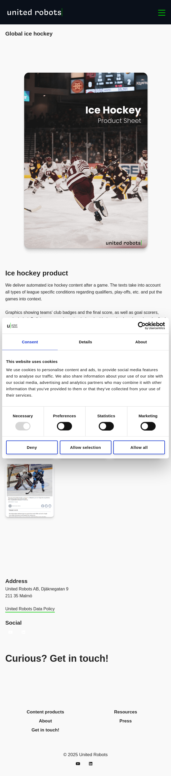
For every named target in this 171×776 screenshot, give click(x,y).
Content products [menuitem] (45, 711)
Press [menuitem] (125, 721)
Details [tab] (85, 341)
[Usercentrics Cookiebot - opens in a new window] (142, 326)
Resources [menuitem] (125, 711)
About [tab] (141, 341)
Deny (32, 447)
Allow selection (85, 447)
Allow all (139, 447)
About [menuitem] (45, 721)
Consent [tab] (30, 341)
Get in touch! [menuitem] (45, 730)
